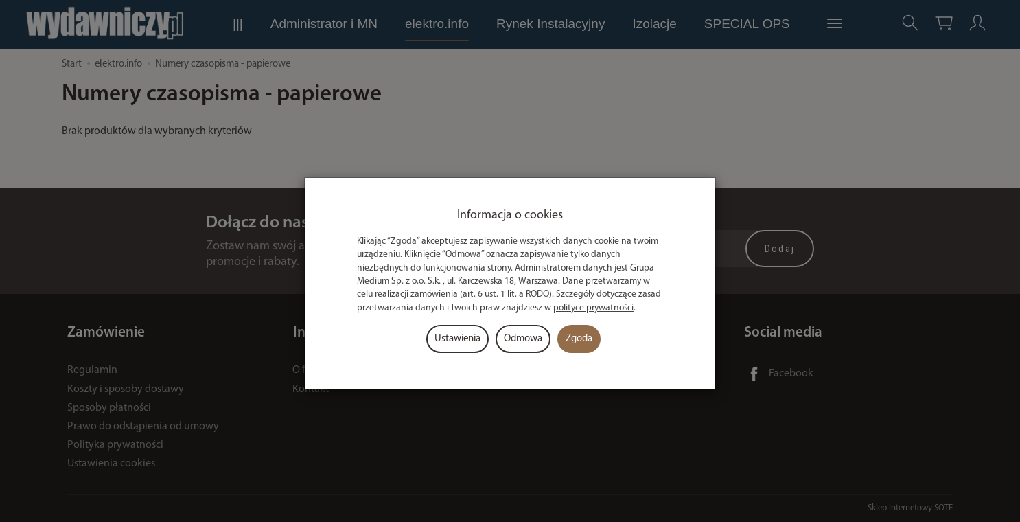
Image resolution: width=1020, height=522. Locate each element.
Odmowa (523, 339)
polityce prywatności (593, 308)
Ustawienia (457, 339)
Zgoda (579, 339)
